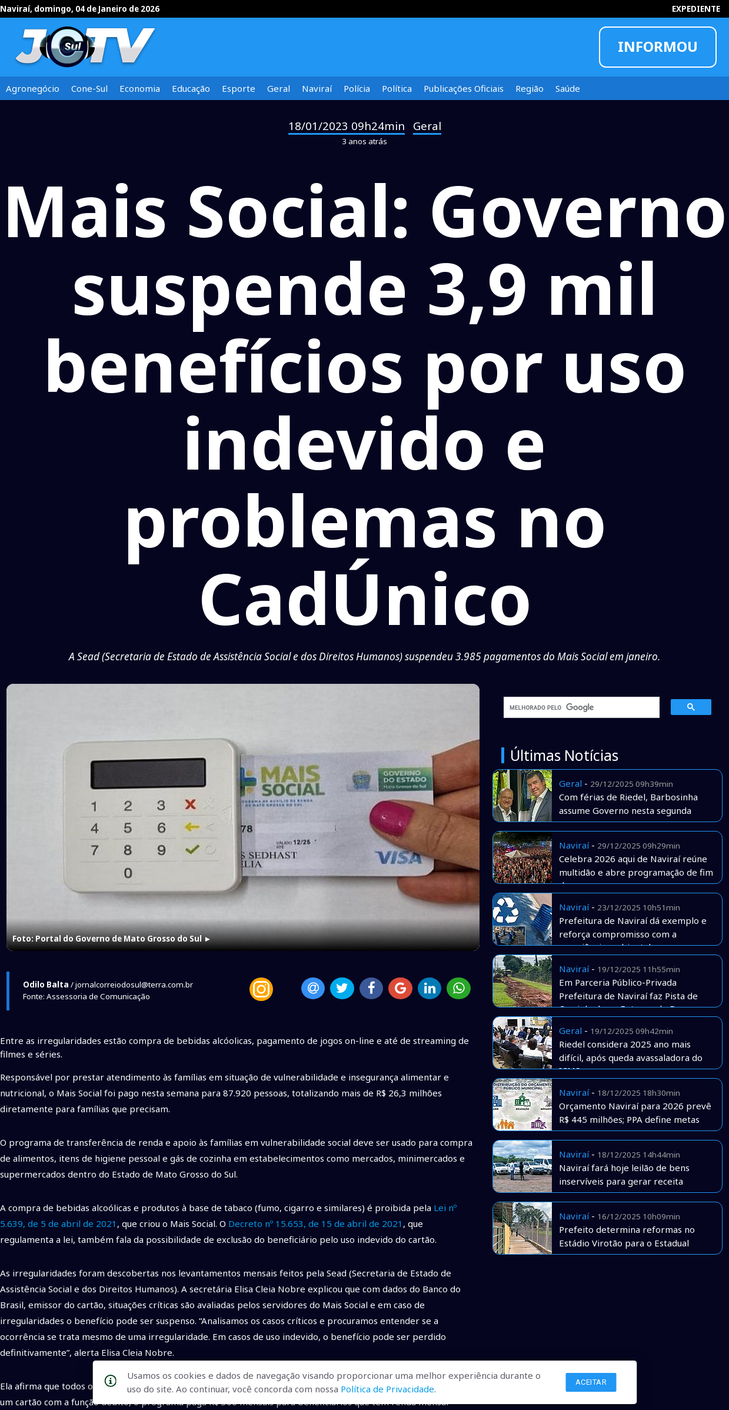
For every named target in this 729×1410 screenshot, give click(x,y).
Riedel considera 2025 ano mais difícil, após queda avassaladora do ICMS (631, 1057)
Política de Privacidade (387, 1389)
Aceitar (591, 1382)
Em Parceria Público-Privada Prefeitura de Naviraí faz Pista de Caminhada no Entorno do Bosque (629, 995)
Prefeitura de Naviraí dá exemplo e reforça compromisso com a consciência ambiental (633, 933)
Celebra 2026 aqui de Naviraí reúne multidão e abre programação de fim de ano (636, 872)
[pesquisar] (577, 707)
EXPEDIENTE (696, 9)
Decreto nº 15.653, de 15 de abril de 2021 (315, 1223)
